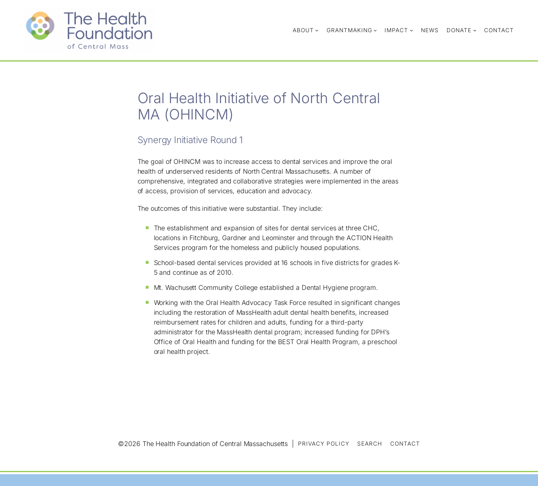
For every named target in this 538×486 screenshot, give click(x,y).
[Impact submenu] (411, 30)
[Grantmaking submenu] (375, 30)
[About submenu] (316, 30)
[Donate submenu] (474, 30)
